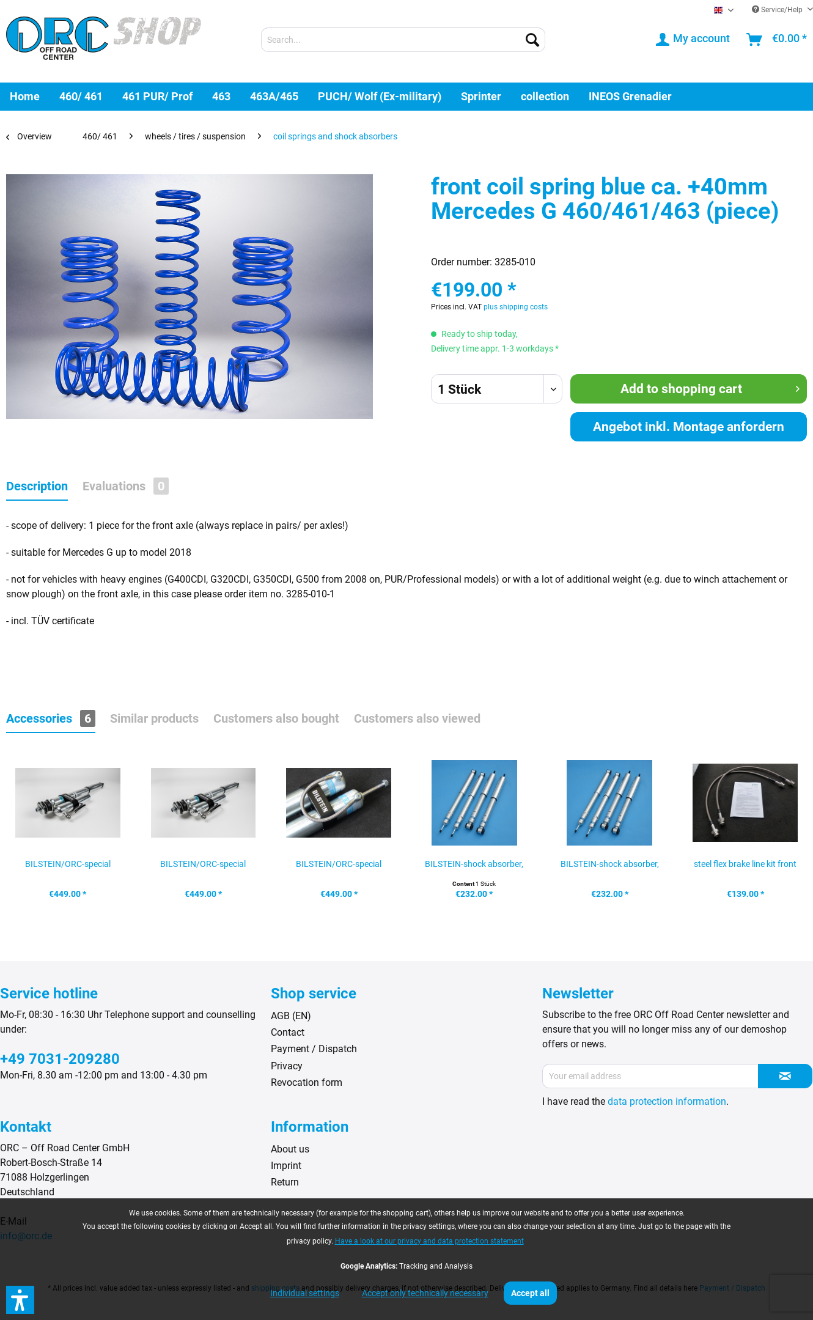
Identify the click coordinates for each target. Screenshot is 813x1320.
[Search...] (403, 40)
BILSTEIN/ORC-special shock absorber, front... (203, 867)
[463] (221, 96)
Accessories (50, 718)
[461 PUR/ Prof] (157, 96)
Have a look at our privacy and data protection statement (429, 1241)
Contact (287, 1032)
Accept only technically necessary (425, 1293)
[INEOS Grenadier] (630, 96)
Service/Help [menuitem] (778, 10)
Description (37, 486)
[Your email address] (650, 1076)
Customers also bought (276, 718)
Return (285, 1182)
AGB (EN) (291, 1016)
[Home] (25, 96)
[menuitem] (403, 40)
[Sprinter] (481, 96)
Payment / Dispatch (314, 1049)
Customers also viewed (417, 718)
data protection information (667, 1101)
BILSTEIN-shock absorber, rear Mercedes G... (610, 867)
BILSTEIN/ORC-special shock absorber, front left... (68, 867)
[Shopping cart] (777, 40)
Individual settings (304, 1293)
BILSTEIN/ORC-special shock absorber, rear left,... (339, 867)
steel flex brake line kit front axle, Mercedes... (745, 867)
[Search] (532, 40)
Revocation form (306, 1082)
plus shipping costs (516, 307)
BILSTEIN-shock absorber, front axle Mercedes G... (474, 867)
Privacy (287, 1066)
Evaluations (126, 486)
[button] (20, 1300)
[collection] (545, 96)
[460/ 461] (81, 96)
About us (290, 1149)
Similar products (154, 718)
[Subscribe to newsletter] (785, 1076)
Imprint (286, 1165)
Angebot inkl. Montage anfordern (688, 426)
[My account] (693, 40)
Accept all (530, 1293)
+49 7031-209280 (60, 1058)
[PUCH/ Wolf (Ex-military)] (379, 96)
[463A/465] (274, 96)
